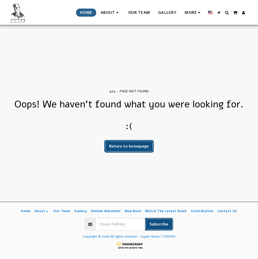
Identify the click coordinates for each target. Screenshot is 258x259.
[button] (110, 13)
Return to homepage (129, 146)
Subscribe (158, 224)
